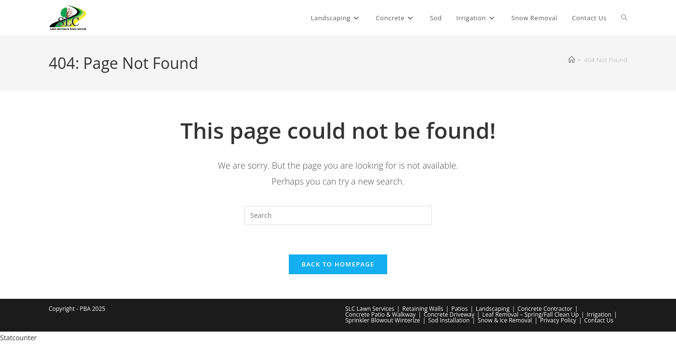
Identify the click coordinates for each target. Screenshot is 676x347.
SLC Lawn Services (369, 309)
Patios (459, 309)
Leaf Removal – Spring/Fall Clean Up (530, 314)
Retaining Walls (422, 309)
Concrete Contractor (544, 309)
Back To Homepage (337, 264)
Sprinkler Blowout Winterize (382, 320)
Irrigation (599, 314)
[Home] (571, 59)
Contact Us (599, 320)
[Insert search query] (338, 215)
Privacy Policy (558, 320)
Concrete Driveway (449, 314)
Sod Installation (449, 320)
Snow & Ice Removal (505, 320)
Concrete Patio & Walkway (380, 314)
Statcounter (18, 337)
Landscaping (493, 309)
